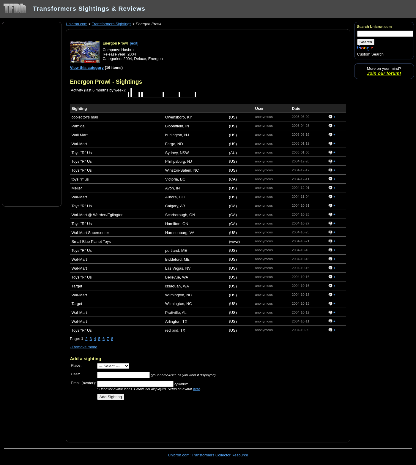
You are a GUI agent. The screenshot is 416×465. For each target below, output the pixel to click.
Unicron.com (76, 24)
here (196, 389)
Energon (155, 58)
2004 (127, 58)
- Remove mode (83, 347)
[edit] (134, 43)
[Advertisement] (32, 114)
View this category (87, 67)
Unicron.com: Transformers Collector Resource (208, 455)
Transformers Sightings (111, 24)
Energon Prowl (115, 43)
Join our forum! (384, 73)
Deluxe (140, 58)
